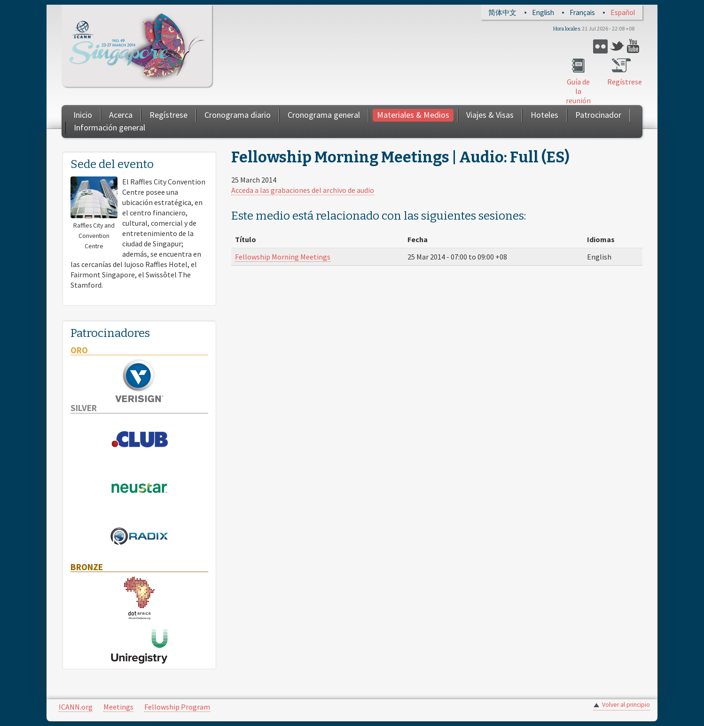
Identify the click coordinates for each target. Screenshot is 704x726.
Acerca (121, 114)
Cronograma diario (237, 114)
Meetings (118, 706)
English (543, 12)
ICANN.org (76, 706)
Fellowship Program (177, 706)
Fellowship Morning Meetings (282, 256)
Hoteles (544, 114)
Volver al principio (626, 705)
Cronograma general (324, 114)
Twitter (617, 46)
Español (622, 12)
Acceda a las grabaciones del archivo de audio (302, 190)
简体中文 (502, 12)
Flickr (600, 46)
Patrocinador (598, 114)
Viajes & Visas (490, 114)
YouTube (634, 46)
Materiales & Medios (413, 114)
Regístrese (621, 81)
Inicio (82, 114)
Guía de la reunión (578, 91)
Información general (109, 127)
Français (582, 12)
